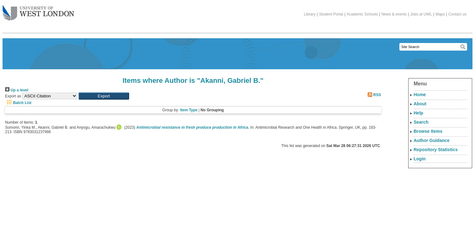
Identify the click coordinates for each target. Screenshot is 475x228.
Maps (440, 14)
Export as (13, 96)
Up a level (16, 90)
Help (418, 112)
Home (420, 94)
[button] (103, 96)
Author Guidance (432, 140)
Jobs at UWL (421, 14)
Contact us (457, 14)
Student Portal (331, 14)
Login (420, 158)
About (420, 103)
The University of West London (38, 10)
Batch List (18, 103)
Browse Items (428, 131)
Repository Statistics (436, 149)
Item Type (188, 110)
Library (310, 14)
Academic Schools (362, 14)
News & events (394, 14)
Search (421, 122)
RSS (373, 95)
